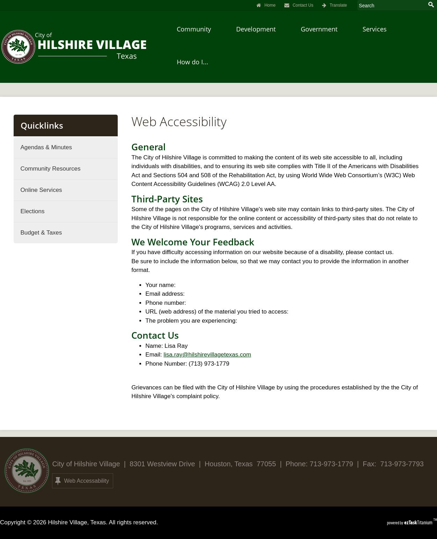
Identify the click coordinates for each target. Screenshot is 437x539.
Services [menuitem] (375, 29)
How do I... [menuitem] (192, 62)
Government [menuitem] (319, 29)
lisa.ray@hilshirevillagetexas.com (207, 354)
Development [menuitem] (256, 29)
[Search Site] (390, 5)
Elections (33, 211)
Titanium (419, 522)
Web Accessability (82, 481)
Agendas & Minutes (46, 147)
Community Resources (51, 168)
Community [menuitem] (194, 29)
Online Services (41, 190)
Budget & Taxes (41, 232)
